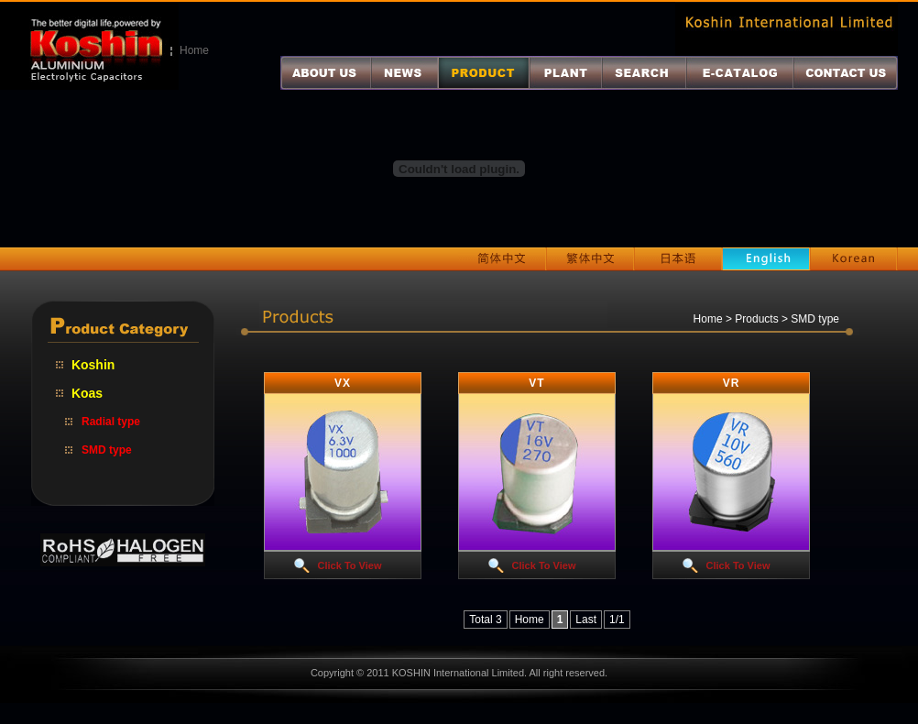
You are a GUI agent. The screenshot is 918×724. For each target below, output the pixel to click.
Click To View (350, 565)
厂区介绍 (566, 73)
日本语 (678, 259)
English (766, 259)
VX (342, 383)
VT (536, 383)
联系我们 (845, 73)
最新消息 (404, 73)
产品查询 (644, 73)
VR (731, 383)
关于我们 (325, 73)
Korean (854, 259)
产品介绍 (484, 73)
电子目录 (739, 73)
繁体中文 (590, 259)
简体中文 (502, 259)
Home (194, 50)
